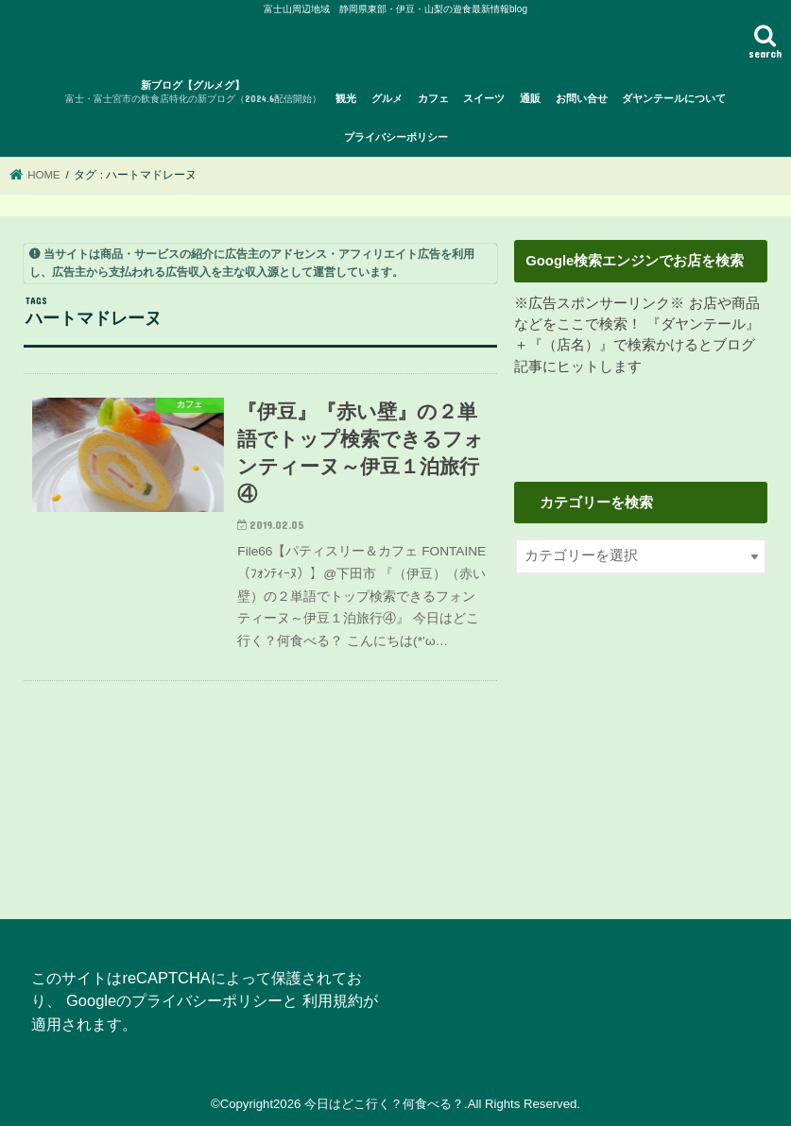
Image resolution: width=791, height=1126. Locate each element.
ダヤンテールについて (674, 98)
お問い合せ (582, 98)
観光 (345, 98)
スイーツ (484, 98)
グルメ (387, 98)
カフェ (433, 98)
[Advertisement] (640, 736)
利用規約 (332, 1000)
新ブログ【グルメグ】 (193, 93)
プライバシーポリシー (396, 137)
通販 (530, 98)
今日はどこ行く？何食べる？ (384, 1104)
